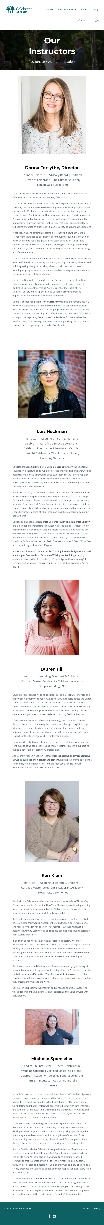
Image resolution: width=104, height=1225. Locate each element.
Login (96, 20)
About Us (86, 9)
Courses (50, 9)
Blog (96, 9)
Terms (86, 1208)
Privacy (96, 1208)
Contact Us (84, 20)
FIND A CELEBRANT (68, 9)
